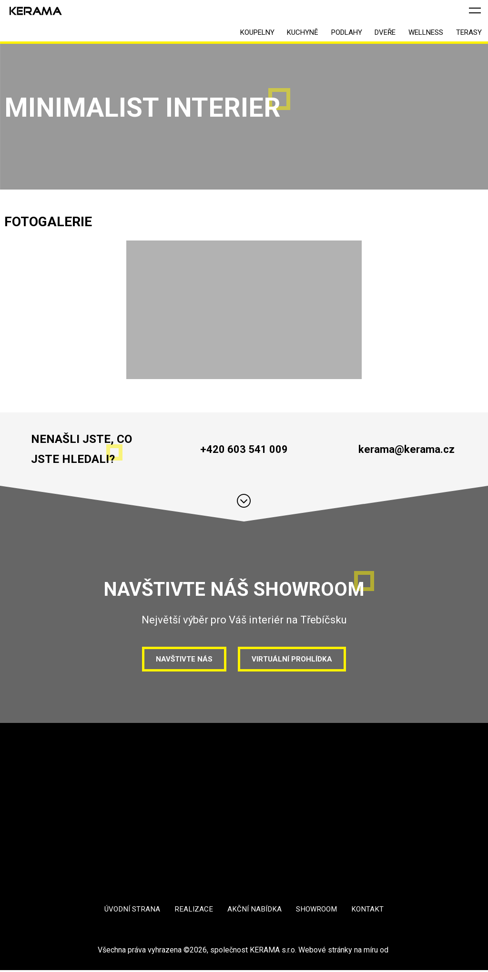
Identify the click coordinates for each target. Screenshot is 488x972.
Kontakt (371, 910)
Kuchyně (277, 34)
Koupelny (226, 34)
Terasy (466, 34)
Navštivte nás (182, 659)
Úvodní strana (130, 910)
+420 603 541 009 (243, 449)
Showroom (318, 910)
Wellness (417, 34)
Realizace (192, 910)
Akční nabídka (254, 910)
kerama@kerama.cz (406, 449)
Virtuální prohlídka (293, 659)
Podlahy (327, 34)
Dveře (371, 34)
